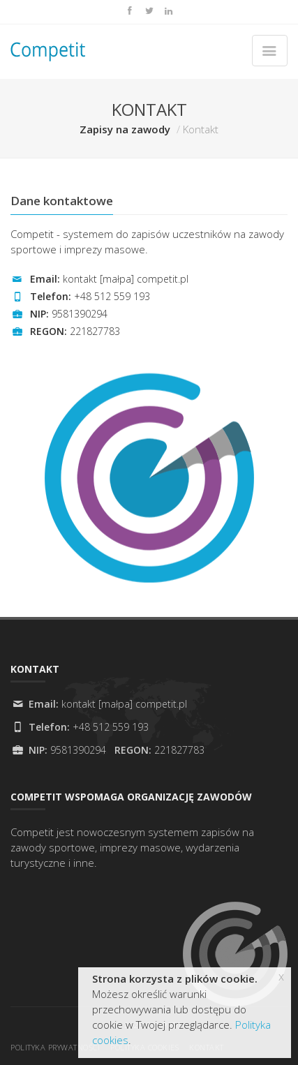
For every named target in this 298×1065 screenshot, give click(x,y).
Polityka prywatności (55, 1047)
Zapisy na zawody (125, 129)
